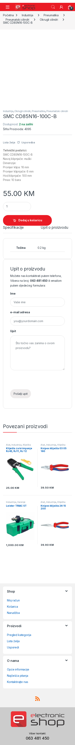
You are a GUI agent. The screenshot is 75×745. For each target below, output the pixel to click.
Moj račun (13, 600)
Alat (8, 444)
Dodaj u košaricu (30, 220)
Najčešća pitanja (17, 675)
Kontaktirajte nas (17, 682)
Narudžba (13, 612)
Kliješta (27, 444)
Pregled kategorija (19, 635)
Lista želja (13, 641)
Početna (8, 15)
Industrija (27, 15)
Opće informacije (18, 669)
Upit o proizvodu (54, 228)
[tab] (13, 229)
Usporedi (13, 647)
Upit (13, 331)
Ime (13, 293)
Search (53, 7)
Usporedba (28, 142)
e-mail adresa (20, 312)
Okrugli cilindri (49, 19)
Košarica (12, 606)
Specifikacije (13, 228)
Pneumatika (51, 15)
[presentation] (40, 381)
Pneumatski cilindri (17, 19)
